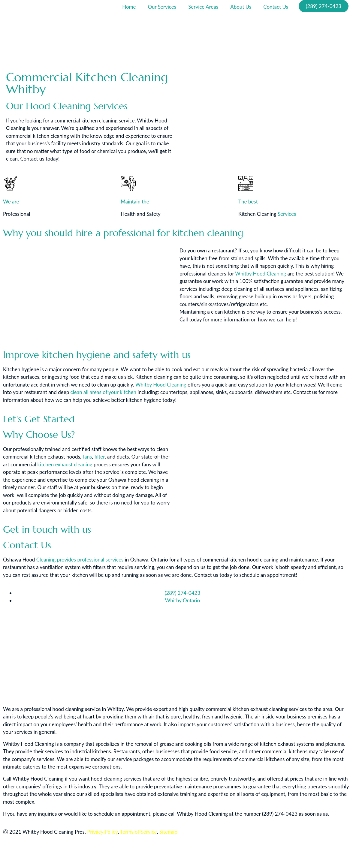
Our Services (162, 7)
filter (99, 456)
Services (287, 214)
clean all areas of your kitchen (103, 392)
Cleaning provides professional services (80, 559)
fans (87, 456)
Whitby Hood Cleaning (260, 273)
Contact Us (275, 7)
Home (129, 7)
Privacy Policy (102, 832)
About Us (240, 7)
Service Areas (203, 7)
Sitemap (168, 832)
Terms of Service (138, 832)
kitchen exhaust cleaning (64, 464)
